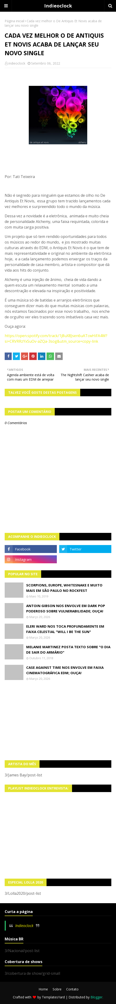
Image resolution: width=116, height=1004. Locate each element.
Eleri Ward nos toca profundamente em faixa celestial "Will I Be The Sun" (65, 629)
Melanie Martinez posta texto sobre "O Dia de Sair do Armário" (68, 649)
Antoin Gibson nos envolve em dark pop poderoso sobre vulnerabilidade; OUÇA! (65, 608)
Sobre (57, 989)
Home (43, 989)
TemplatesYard (53, 997)
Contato (72, 989)
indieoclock (16, 63)
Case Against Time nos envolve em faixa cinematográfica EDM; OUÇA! (65, 670)
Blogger (96, 997)
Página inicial (14, 21)
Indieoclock (58, 6)
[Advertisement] (58, 720)
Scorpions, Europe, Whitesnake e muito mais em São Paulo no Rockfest (64, 588)
